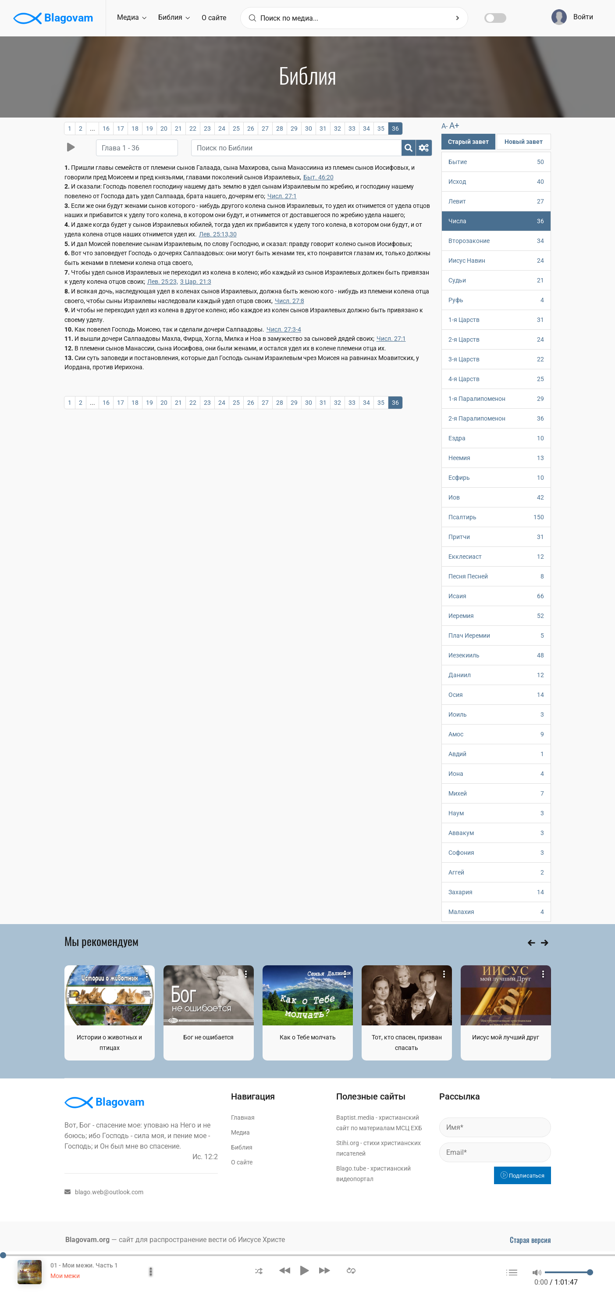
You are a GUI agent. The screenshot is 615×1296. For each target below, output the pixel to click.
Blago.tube (351, 1168)
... (92, 128)
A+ (454, 126)
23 (207, 128)
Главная (243, 1117)
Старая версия (530, 1240)
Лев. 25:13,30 (218, 234)
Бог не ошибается (208, 1037)
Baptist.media (355, 1117)
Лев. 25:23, (162, 281)
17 (120, 128)
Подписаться (522, 1175)
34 (366, 128)
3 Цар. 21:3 (195, 281)
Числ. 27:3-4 (284, 329)
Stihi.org (347, 1142)
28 (279, 128)
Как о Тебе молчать (308, 1037)
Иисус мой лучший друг (505, 1037)
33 (351, 128)
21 (178, 128)
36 (395, 128)
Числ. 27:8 (289, 300)
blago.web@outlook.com (103, 1192)
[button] (259, 1270)
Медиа (131, 17)
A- (444, 126)
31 (323, 128)
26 (250, 128)
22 (192, 128)
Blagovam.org (87, 1239)
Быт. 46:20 (318, 177)
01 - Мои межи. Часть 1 (84, 1265)
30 (308, 128)
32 (337, 128)
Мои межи (65, 1275)
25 (236, 128)
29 (294, 128)
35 (380, 128)
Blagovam (53, 18)
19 (149, 128)
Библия (174, 17)
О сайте (214, 18)
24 (221, 128)
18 (135, 128)
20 (163, 128)
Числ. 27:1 (282, 196)
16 (106, 128)
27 (265, 128)
